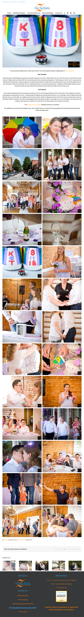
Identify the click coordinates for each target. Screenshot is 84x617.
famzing (5, 540)
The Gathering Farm (61, 587)
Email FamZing (5, 1)
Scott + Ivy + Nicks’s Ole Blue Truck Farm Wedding (61, 580)
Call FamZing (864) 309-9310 (22, 604)
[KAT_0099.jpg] (42, 41)
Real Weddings (21, 540)
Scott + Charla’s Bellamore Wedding (61, 584)
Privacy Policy (23, 611)
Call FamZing (22, 1)
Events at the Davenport (34, 104)
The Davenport (69, 71)
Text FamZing (14, 1)
